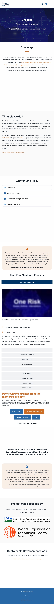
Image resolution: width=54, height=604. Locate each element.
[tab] (27, 282)
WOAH (21, 138)
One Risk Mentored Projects (27, 275)
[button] (42, 4)
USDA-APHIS (5, 138)
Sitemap (27, 596)
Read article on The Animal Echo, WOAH (13, 152)
